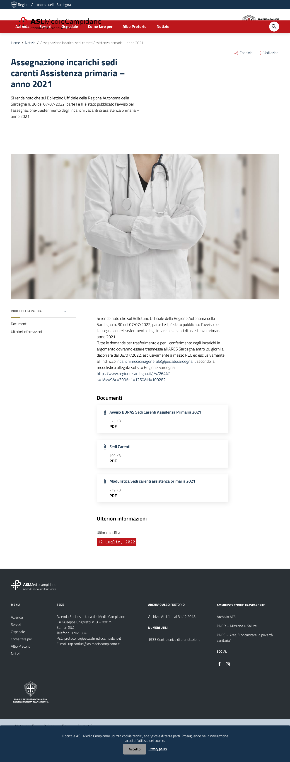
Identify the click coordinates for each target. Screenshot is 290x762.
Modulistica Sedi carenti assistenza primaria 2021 (152, 497)
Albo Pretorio (135, 42)
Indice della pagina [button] (26, 326)
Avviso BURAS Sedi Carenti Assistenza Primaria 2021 (155, 428)
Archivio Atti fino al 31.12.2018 (172, 632)
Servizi (45, 42)
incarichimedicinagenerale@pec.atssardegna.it (156, 377)
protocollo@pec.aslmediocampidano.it (92, 654)
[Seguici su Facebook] (219, 679)
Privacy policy (158, 748)
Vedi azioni (268, 68)
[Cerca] (274, 42)
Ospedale (69, 42)
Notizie (163, 42)
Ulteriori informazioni (26, 347)
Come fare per (100, 42)
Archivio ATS (226, 632)
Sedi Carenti (119, 462)
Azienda (22, 42)
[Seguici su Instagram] (227, 679)
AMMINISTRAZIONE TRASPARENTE (241, 620)
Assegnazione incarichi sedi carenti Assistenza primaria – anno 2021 (91, 58)
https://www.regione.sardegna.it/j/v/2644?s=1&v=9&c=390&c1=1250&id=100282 (133, 392)
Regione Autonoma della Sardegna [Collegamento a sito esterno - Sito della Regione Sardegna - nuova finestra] (44, 4)
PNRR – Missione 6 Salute (237, 641)
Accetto (134, 749)
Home (15, 58)
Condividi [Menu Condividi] (243, 68)
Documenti (19, 339)
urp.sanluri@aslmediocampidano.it (94, 659)
